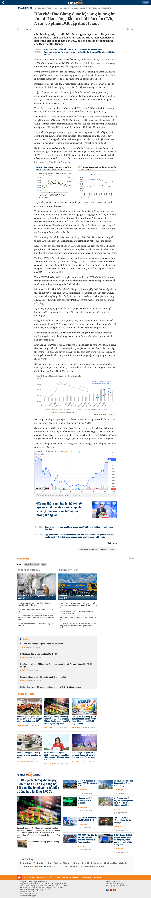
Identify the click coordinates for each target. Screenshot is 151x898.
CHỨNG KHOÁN (74, 877)
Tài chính (20, 761)
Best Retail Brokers (76, 866)
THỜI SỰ (25, 877)
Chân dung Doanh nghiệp (74, 8)
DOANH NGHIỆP (86, 877)
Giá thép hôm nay (26, 866)
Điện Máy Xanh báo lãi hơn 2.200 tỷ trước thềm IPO (76, 596)
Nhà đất (23, 670)
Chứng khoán (24, 657)
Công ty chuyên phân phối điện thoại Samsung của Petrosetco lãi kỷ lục (78, 612)
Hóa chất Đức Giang (32, 564)
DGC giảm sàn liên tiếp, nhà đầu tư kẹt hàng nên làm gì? (35, 625)
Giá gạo (56, 866)
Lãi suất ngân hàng (110, 863)
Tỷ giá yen (57, 863)
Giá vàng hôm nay (26, 863)
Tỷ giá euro (66, 863)
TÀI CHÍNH (57, 877)
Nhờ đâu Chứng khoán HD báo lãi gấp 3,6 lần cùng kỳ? (43, 677)
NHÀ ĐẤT (65, 877)
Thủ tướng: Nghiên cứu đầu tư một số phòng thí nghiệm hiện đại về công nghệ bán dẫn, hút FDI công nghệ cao (79, 53)
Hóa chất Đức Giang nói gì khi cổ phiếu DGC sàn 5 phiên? (36, 596)
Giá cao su (64, 866)
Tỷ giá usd (49, 863)
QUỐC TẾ (49, 877)
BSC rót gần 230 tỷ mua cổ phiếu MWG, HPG (39, 654)
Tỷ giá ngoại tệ (38, 863)
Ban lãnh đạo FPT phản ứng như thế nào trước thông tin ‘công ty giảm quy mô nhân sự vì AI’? (29, 718)
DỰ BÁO (32, 877)
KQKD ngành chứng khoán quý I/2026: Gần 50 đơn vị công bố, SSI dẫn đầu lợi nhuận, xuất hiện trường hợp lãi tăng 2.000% (57, 720)
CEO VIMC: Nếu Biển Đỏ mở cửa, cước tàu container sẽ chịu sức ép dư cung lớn (87, 838)
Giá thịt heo (48, 866)
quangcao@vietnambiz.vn (119, 886)
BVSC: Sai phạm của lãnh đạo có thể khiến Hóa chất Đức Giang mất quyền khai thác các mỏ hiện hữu (36, 617)
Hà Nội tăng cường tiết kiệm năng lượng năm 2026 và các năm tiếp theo (50, 687)
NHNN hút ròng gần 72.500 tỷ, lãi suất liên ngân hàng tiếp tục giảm (29, 755)
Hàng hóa (81, 846)
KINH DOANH (97, 877)
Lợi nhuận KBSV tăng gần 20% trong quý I (43, 842)
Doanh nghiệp (25, 8)
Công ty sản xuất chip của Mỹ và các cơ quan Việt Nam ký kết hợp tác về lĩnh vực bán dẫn (79, 528)
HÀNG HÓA (40, 877)
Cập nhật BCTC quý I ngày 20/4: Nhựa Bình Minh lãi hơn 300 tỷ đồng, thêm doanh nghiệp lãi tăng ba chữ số (84, 720)
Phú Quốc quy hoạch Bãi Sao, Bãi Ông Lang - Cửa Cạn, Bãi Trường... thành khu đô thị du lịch (56, 665)
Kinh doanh (20, 725)
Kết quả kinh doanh (43, 8)
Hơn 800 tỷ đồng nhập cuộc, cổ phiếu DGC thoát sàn (35, 610)
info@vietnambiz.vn (31, 894)
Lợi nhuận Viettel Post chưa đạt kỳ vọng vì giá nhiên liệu (78, 618)
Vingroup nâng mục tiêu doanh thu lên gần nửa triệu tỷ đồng (123, 783)
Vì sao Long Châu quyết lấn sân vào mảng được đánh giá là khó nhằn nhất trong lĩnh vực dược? (84, 755)
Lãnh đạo (58, 8)
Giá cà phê (85, 863)
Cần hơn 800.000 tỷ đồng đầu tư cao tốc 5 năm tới (41, 644)
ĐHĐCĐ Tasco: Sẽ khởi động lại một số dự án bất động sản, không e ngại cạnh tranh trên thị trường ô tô (78, 605)
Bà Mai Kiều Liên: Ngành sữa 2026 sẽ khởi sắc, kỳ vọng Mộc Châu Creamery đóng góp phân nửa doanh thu (78, 626)
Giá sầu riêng (38, 866)
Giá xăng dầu (123, 863)
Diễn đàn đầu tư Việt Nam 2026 (95, 866)
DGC (44, 564)
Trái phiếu (106, 8)
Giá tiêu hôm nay (96, 863)
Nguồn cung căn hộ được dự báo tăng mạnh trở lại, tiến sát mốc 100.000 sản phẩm (123, 801)
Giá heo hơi (76, 863)
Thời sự (22, 647)
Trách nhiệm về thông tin (28, 896)
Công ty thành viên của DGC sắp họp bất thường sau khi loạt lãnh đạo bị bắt (35, 604)
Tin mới (25, 639)
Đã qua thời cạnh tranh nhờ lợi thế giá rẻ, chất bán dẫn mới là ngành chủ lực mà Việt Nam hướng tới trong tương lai (59, 509)
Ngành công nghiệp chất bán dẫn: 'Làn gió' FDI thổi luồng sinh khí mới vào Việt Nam (73, 49)
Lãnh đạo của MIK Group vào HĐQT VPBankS (85, 800)
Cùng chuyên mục (68, 570)
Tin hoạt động (94, 8)
